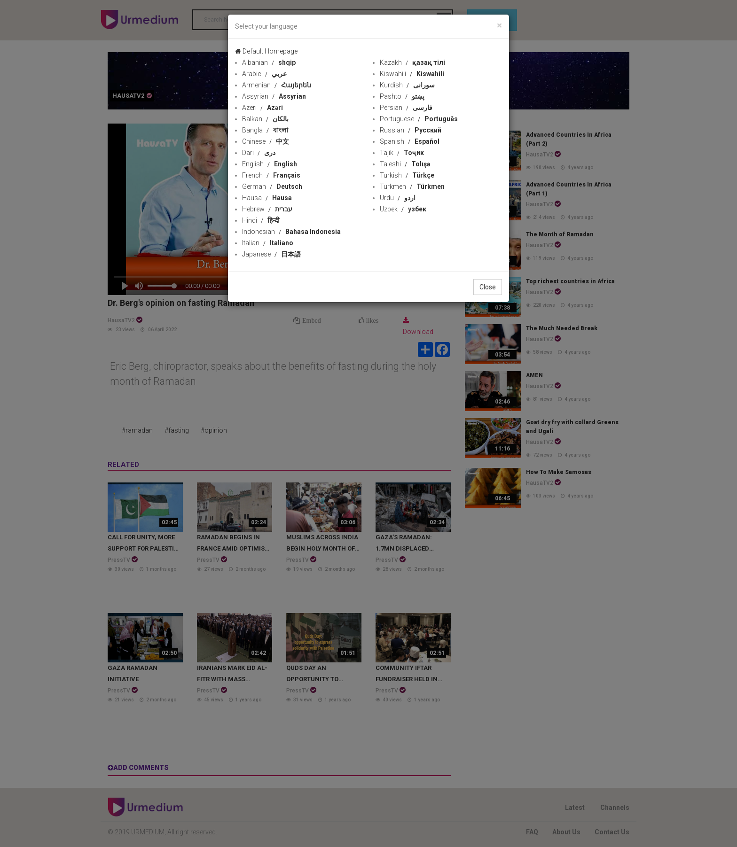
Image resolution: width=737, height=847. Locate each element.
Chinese (265, 141)
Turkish (407, 175)
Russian (410, 130)
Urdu (398, 198)
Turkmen (412, 186)
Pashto (402, 96)
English (269, 164)
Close (487, 287)
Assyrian (274, 96)
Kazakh (412, 62)
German (272, 186)
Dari (258, 152)
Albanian (269, 62)
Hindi (261, 220)
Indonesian (291, 231)
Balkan (265, 119)
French (271, 175)
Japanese (271, 254)
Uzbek (403, 209)
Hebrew (267, 209)
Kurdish (407, 85)
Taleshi (405, 164)
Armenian (276, 85)
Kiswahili (412, 74)
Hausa (267, 198)
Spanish (409, 141)
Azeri (262, 107)
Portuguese (419, 119)
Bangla (265, 130)
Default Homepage (266, 51)
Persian (406, 107)
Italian (267, 243)
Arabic (264, 74)
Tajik (402, 152)
